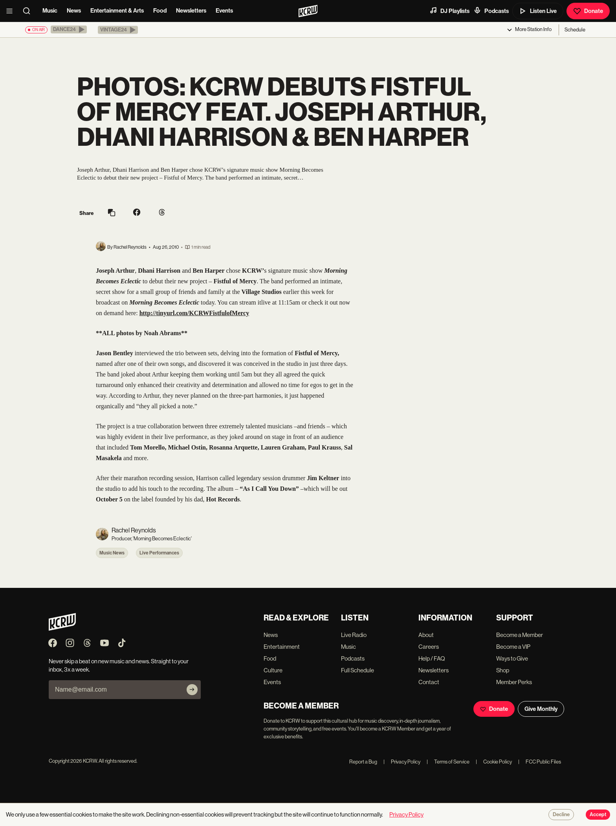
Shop (502, 670)
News (74, 10)
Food (160, 10)
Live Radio (354, 634)
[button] (69, 29)
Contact (428, 682)
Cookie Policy (494, 762)
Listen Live (538, 11)
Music (49, 10)
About (426, 634)
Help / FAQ (431, 658)
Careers (428, 646)
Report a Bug (363, 762)
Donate (588, 11)
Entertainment (282, 646)
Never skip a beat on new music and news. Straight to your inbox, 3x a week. (119, 665)
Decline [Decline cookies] (561, 814)
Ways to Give (512, 658)
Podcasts (491, 11)
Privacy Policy (401, 762)
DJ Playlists (449, 11)
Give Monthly (540, 708)
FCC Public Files (539, 762)
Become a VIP (513, 646)
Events (224, 10)
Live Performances (159, 553)
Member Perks (514, 682)
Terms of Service (448, 762)
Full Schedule (357, 670)
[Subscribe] (192, 689)
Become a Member (519, 634)
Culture (273, 670)
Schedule (575, 30)
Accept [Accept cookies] (598, 814)
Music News (112, 553)
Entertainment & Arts (117, 10)
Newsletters (191, 10)
